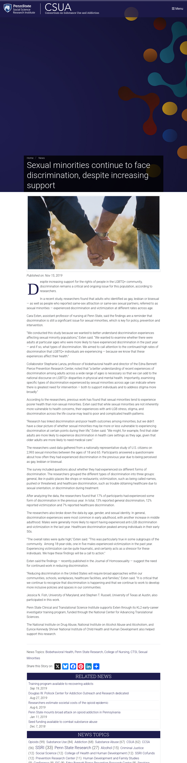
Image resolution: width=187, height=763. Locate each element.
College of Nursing (116, 652)
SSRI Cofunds (145, 753)
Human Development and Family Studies (111, 758)
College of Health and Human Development (96, 753)
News (42, 158)
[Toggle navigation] (177, 8)
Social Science (46, 753)
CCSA (146, 742)
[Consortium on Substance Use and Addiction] (49, 8)
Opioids (33, 742)
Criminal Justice (132, 748)
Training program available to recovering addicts (60, 684)
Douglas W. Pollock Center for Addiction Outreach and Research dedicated (78, 693)
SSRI (39, 747)
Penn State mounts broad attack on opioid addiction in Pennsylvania (74, 712)
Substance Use (56, 742)
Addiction (80, 742)
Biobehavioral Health (59, 652)
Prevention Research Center (55, 758)
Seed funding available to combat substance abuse (62, 722)
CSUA (130, 742)
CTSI (134, 652)
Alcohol (106, 748)
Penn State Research (89, 652)
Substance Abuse (107, 742)
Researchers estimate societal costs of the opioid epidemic (68, 703)
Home (30, 158)
